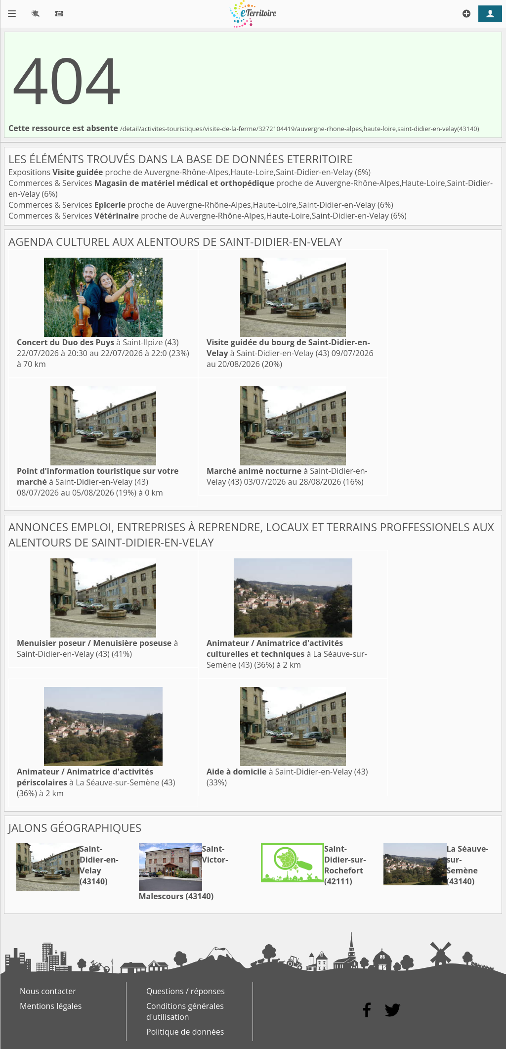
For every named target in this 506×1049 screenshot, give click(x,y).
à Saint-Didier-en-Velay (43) (288, 348)
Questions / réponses (185, 991)
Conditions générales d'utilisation (185, 1011)
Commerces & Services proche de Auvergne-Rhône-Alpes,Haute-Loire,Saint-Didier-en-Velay (193, 204)
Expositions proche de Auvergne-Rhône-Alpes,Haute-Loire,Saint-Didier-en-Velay (181, 172)
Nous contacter (48, 991)
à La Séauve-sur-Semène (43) (287, 654)
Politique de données (185, 1031)
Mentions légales (51, 1006)
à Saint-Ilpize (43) (97, 342)
